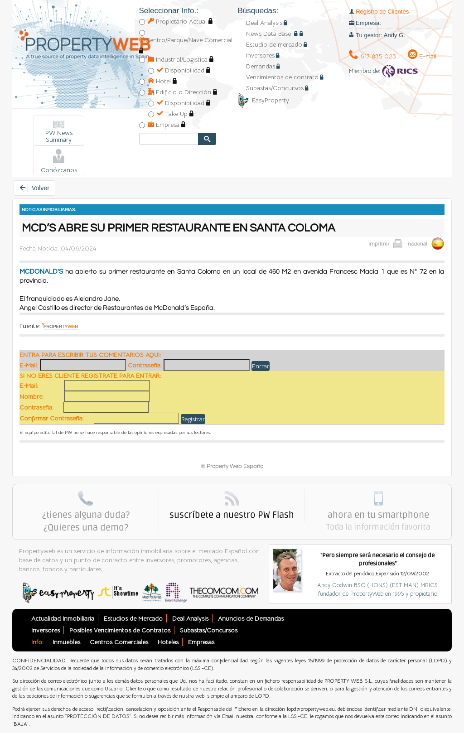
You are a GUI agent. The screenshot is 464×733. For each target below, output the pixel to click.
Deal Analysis (264, 23)
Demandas (260, 66)
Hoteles (168, 642)
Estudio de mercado (274, 44)
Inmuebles (66, 642)
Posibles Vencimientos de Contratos (119, 630)
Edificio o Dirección (179, 92)
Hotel (159, 81)
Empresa (163, 125)
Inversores (260, 55)
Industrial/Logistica (178, 59)
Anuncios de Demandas (251, 618)
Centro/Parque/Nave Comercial (185, 40)
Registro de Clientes (382, 11)
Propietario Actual (177, 21)
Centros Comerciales (119, 642)
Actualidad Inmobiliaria (62, 618)
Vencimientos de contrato (282, 77)
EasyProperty (263, 100)
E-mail (422, 56)
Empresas (201, 642)
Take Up (172, 114)
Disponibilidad (180, 70)
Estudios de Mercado (133, 618)
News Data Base (269, 33)
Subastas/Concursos (275, 88)
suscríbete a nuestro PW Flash (231, 515)
